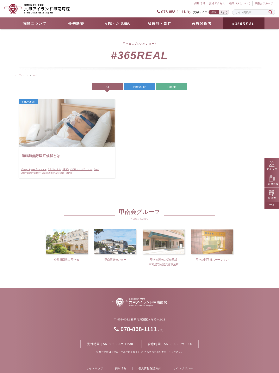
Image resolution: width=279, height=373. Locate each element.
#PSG (66, 150)
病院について (34, 24)
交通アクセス (217, 3)
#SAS (48, 157)
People (172, 86)
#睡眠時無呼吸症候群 (32, 157)
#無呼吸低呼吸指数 (61, 153)
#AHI (47, 153)
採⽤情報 (199, 3)
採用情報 (121, 353)
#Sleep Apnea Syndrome (34, 150)
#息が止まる (54, 150)
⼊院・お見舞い (118, 24)
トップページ (21, 75)
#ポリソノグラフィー (32, 153)
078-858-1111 (173, 12)
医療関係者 (202, 24)
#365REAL (243, 24)
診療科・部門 (160, 24)
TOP (271, 205)
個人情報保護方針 (149, 353)
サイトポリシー (183, 353)
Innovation (139, 86)
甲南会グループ (264, 3)
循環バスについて (240, 3)
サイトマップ (94, 353)
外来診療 (76, 24)
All (107, 86)
